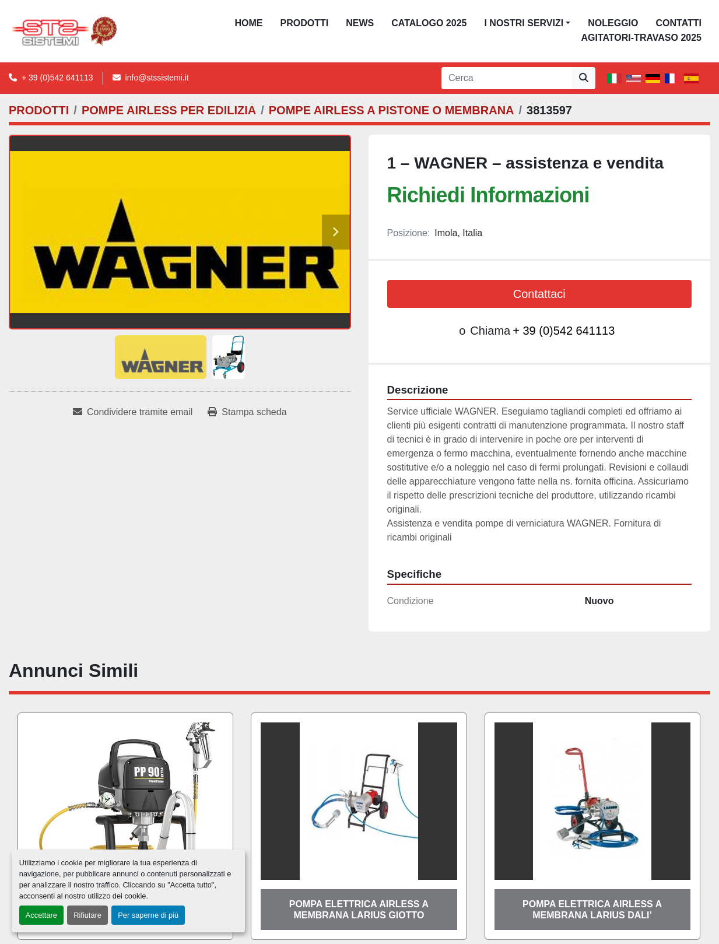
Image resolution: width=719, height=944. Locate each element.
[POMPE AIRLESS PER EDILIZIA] (169, 110)
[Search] (506, 78)
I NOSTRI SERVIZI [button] (523, 23)
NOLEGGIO (613, 23)
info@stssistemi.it (157, 77)
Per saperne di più (148, 915)
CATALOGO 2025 (429, 23)
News (360, 23)
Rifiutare (87, 915)
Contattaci (539, 293)
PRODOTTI (304, 23)
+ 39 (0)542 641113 (57, 77)
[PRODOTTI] (39, 110)
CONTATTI (678, 23)
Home (249, 23)
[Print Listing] (247, 412)
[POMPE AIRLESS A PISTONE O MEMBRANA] (391, 110)
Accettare (41, 915)
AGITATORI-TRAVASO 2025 (641, 38)
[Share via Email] (132, 412)
